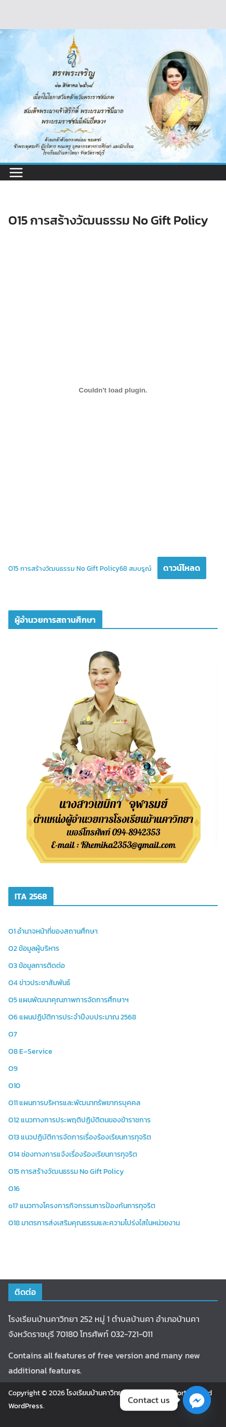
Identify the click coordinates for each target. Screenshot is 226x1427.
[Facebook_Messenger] (197, 1400)
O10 (14, 1085)
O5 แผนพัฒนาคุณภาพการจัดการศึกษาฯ (68, 999)
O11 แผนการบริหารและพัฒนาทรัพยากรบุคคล (74, 1102)
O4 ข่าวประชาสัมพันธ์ (39, 982)
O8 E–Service (30, 1051)
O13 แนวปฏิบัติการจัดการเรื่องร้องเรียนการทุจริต (79, 1137)
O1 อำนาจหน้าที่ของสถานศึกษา (53, 931)
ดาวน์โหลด (182, 567)
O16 (14, 1188)
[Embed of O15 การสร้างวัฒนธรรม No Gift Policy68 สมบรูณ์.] (113, 390)
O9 (13, 1068)
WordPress (25, 1405)
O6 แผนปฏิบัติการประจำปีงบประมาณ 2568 (72, 1017)
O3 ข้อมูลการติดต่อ (36, 965)
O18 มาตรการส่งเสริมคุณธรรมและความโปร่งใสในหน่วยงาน (94, 1222)
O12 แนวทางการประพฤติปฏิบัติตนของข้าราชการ (79, 1120)
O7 (12, 1034)
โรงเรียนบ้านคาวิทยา (96, 1392)
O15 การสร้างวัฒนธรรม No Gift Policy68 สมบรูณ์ (79, 568)
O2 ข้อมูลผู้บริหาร (33, 948)
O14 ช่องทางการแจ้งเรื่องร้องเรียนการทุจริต (72, 1154)
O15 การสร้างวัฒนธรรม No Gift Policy (66, 1171)
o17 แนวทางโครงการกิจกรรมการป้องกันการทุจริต (81, 1205)
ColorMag (182, 1392)
